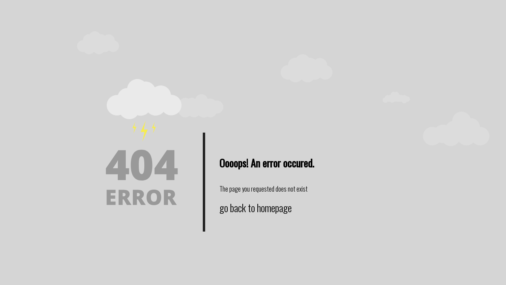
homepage (274, 207)
